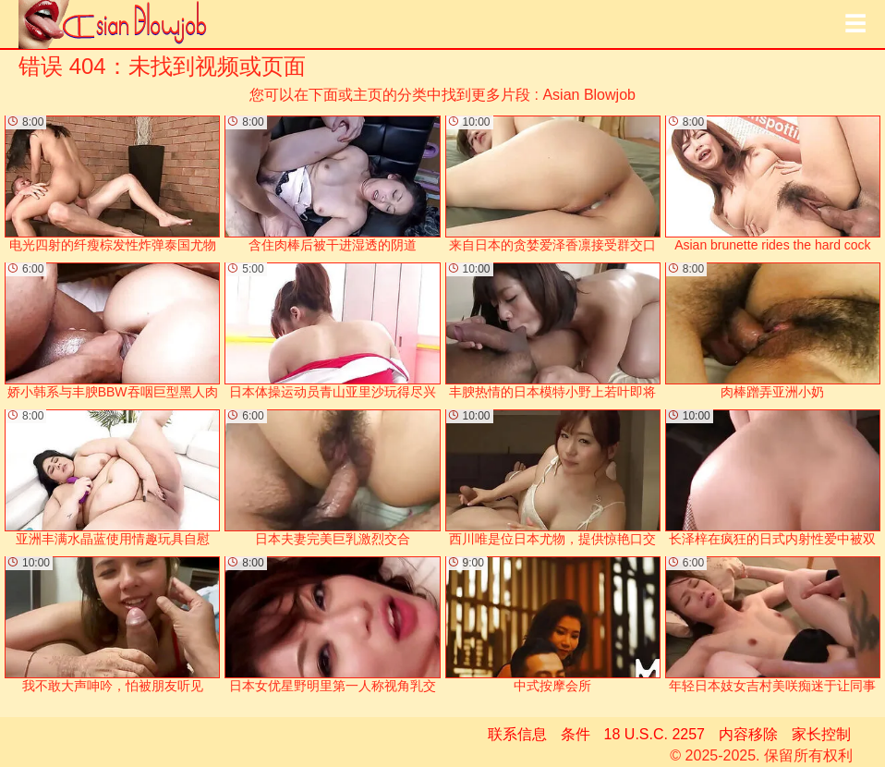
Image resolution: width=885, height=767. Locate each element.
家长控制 (821, 734)
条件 (575, 734)
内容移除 (748, 734)
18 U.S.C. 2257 (654, 734)
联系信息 (517, 734)
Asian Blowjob (589, 95)
